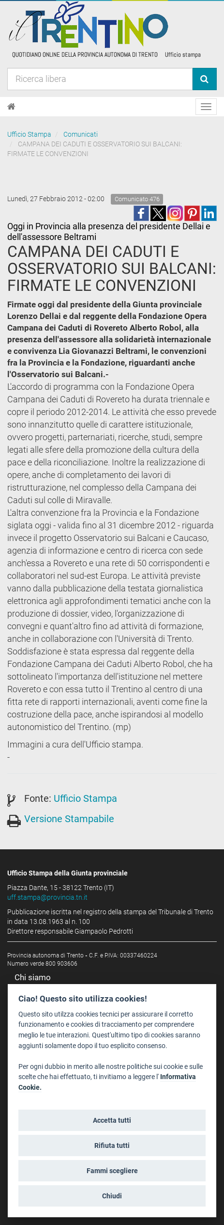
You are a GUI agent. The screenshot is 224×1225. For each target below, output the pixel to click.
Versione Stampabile (69, 819)
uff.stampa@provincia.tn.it (47, 897)
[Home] (11, 106)
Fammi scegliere (112, 1171)
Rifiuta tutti (112, 1145)
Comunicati (80, 134)
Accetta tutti (112, 1120)
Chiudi (112, 1196)
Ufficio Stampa (29, 134)
